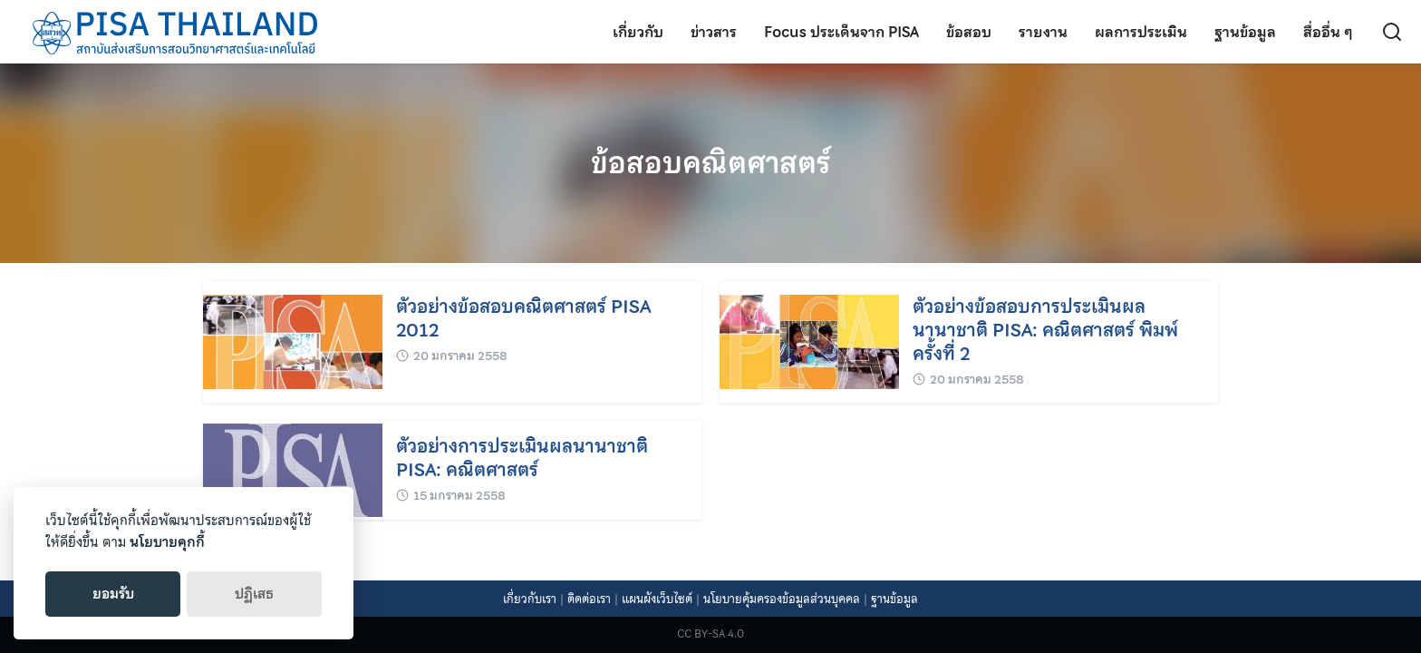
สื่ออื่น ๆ (1328, 32)
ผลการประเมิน (1141, 32)
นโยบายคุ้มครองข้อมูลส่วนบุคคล (781, 599)
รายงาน (1043, 32)
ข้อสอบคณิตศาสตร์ (710, 163)
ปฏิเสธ (254, 594)
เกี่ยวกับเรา (529, 599)
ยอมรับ (113, 594)
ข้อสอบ (968, 32)
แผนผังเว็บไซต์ (657, 599)
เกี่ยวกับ (638, 32)
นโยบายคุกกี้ (167, 542)
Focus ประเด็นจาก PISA (841, 32)
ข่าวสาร (714, 32)
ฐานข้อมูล (1245, 32)
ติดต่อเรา (589, 599)
